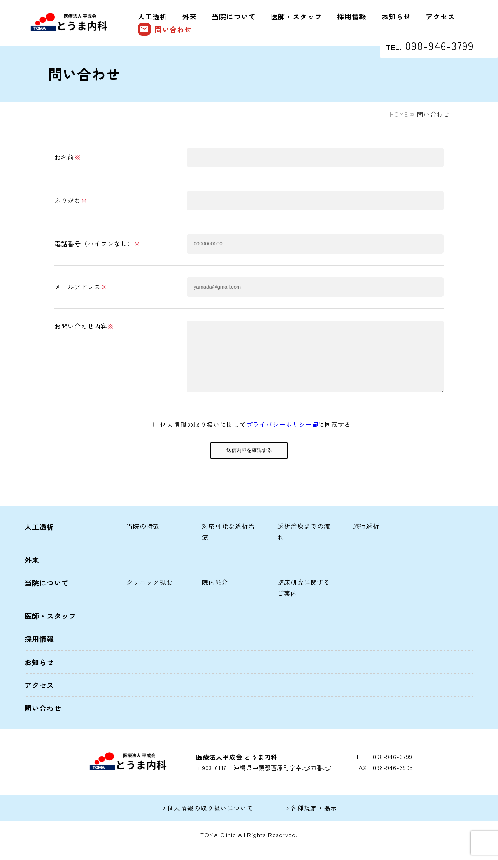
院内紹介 (215, 593)
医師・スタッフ (297, 16)
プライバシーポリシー (279, 436)
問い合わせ (165, 29)
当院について (234, 16)
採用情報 (351, 16)
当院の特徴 (143, 537)
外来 (189, 16)
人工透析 (152, 16)
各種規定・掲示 (314, 819)
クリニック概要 (149, 593)
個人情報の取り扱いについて (210, 819)
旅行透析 (366, 537)
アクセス (440, 16)
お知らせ (396, 16)
